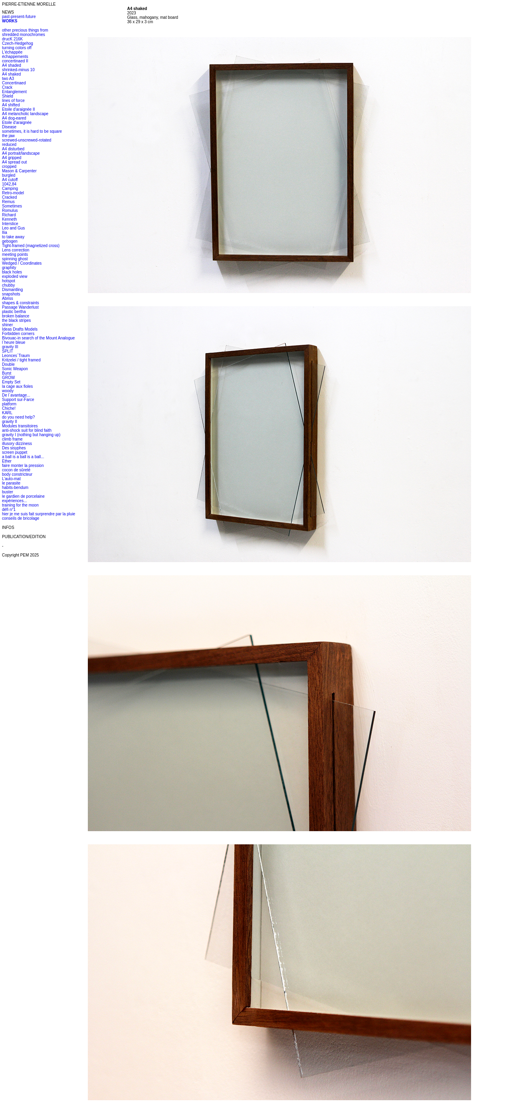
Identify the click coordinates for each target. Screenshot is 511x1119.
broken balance (15, 316)
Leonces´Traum (16, 355)
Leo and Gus (13, 228)
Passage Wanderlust (20, 307)
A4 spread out (14, 162)
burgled (8, 175)
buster (7, 492)
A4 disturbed (13, 149)
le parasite (11, 483)
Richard (9, 215)
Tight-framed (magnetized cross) (30, 245)
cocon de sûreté (16, 470)
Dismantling (12, 289)
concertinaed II (15, 61)
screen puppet (14, 452)
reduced (9, 144)
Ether (7, 461)
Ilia (4, 232)
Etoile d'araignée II (18, 109)
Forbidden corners (18, 333)
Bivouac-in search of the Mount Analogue (38, 338)
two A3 (8, 78)
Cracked (9, 197)
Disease (9, 127)
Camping (10, 188)
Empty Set (11, 382)
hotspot (8, 281)
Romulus (10, 210)
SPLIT (7, 351)
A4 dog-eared (14, 118)
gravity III (10, 347)
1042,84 (9, 184)
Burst (6, 373)
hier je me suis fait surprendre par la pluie (38, 514)
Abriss (7, 298)
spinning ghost (15, 259)
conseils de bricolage (20, 518)
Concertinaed (14, 83)
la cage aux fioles (17, 386)
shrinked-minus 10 (18, 70)
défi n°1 (9, 509)
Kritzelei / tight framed (21, 360)
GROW (8, 377)
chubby (8, 285)
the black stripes (16, 320)
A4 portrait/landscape (21, 153)
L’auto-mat (11, 479)
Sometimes (12, 206)
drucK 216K (12, 39)
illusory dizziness (17, 443)
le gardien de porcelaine (23, 496)
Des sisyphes (14, 448)
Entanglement (14, 92)
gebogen (10, 241)
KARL (7, 413)
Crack (7, 87)
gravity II (9, 421)
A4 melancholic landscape (25, 114)
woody (8, 391)
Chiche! (9, 408)
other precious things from (25, 30)
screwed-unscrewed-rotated (26, 140)
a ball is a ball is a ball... (23, 457)
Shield (7, 96)
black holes (12, 272)
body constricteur (17, 474)
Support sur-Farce (18, 399)
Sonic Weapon (15, 369)
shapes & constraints (20, 303)
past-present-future (19, 16)
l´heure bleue (13, 342)
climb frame (12, 439)
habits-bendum (15, 487)
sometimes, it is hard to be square (32, 131)
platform (9, 404)
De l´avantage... (16, 395)
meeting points (15, 254)
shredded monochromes (23, 34)
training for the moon (20, 505)
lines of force (13, 100)
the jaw (8, 136)
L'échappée (12, 52)
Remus (8, 201)
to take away (13, 237)
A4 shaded (11, 65)
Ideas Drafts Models (20, 329)
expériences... (14, 501)
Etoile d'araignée (17, 122)
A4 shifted (11, 105)
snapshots (11, 294)
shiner (7, 325)
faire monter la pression (23, 465)
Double (8, 364)
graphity (9, 267)
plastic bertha (14, 311)
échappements (15, 56)
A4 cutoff (10, 180)
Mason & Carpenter (19, 171)
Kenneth (9, 219)
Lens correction (15, 250)
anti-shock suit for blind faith (26, 430)
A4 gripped (11, 158)
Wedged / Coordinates (22, 263)
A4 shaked (11, 74)
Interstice (10, 223)
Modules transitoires (20, 426)
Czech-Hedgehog (17, 43)
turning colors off (17, 48)
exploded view (14, 276)
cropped (9, 166)
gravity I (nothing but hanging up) (31, 435)
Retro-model (13, 193)
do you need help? (18, 417)
